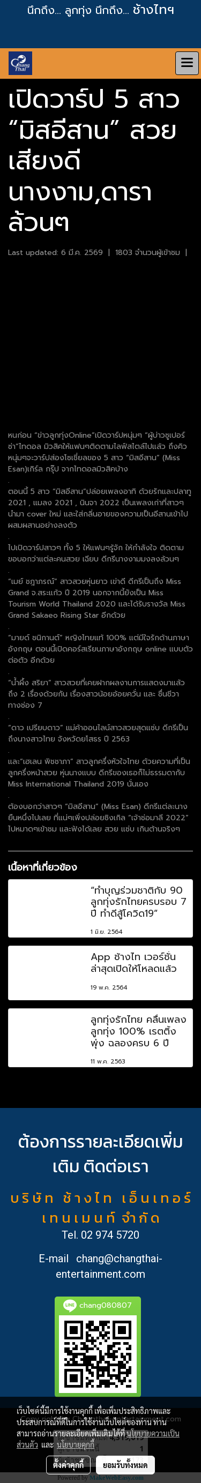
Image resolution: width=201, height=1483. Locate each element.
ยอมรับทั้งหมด (125, 1465)
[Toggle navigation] (187, 63)
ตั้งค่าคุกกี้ (68, 1465)
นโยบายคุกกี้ (75, 1444)
